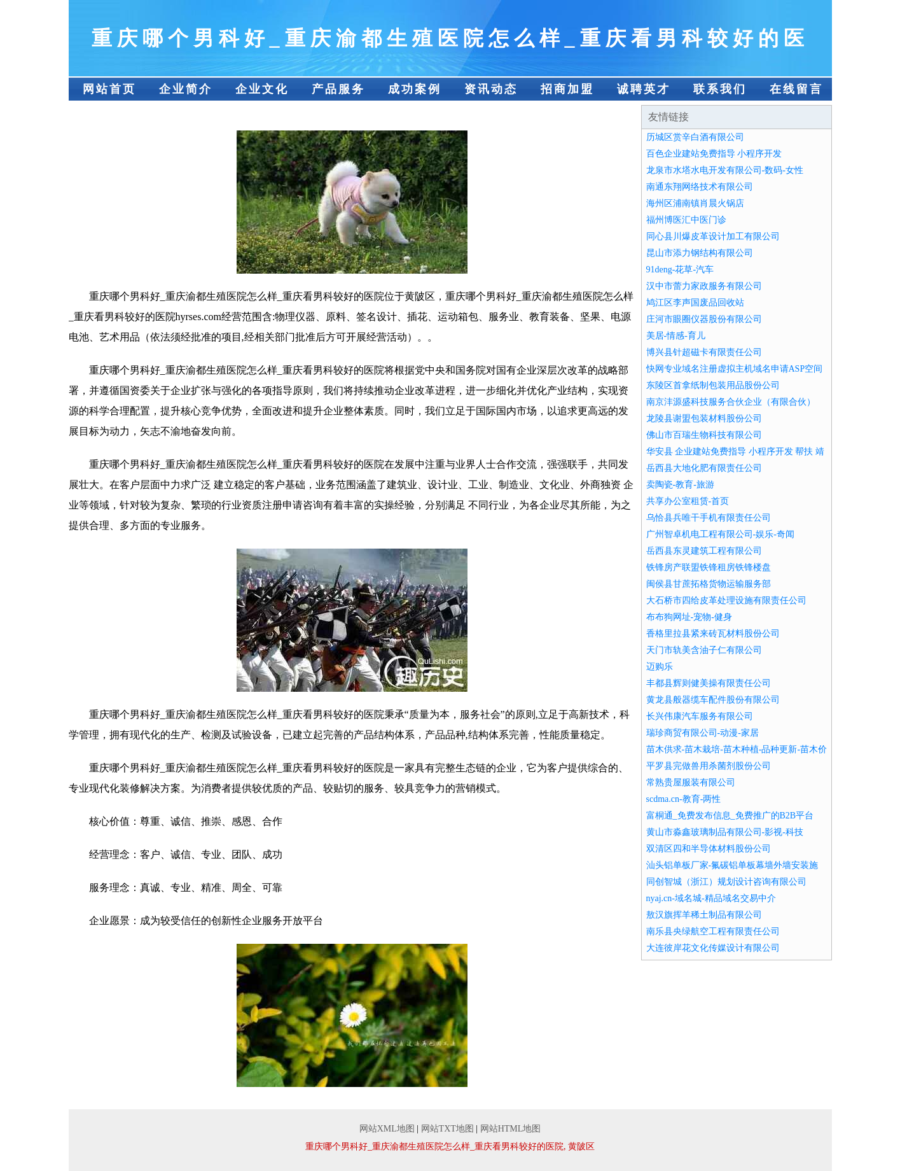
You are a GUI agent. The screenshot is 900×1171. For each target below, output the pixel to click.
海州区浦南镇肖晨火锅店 (695, 203)
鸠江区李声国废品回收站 (695, 302)
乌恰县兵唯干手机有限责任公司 (708, 517)
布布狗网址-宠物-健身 (689, 617)
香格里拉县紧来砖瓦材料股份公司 (713, 633)
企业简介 (185, 89)
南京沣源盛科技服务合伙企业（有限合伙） (730, 402)
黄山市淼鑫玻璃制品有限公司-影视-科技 (724, 832)
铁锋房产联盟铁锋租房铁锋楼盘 (708, 567)
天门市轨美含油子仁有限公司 (704, 650)
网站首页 (109, 89)
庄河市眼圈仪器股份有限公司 (704, 319)
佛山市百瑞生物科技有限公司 (704, 435)
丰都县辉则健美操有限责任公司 (708, 683)
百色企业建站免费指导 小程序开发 (714, 153)
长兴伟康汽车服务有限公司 (699, 716)
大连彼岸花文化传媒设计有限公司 (713, 948)
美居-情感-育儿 (675, 335)
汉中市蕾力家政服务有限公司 (704, 286)
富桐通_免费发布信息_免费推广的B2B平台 (730, 815)
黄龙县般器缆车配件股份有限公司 (713, 700)
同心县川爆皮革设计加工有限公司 (713, 236)
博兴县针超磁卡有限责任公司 (704, 352)
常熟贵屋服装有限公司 (690, 782)
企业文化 (262, 89)
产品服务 (338, 89)
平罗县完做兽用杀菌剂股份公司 (708, 766)
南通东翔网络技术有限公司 (699, 187)
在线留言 (796, 89)
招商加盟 (567, 89)
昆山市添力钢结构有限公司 (699, 253)
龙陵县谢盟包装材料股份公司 (704, 418)
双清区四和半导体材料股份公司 (708, 848)
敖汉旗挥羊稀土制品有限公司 (704, 915)
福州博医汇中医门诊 (686, 220)
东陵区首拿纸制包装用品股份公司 (713, 385)
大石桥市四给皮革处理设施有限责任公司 (726, 600)
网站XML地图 (387, 1128)
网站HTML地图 (510, 1128)
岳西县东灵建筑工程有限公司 (704, 551)
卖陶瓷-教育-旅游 (680, 484)
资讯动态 (491, 89)
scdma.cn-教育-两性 (683, 799)
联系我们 (720, 89)
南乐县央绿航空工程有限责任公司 (713, 931)
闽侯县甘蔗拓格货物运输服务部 (708, 584)
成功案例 (414, 89)
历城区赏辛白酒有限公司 (695, 137)
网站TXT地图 (447, 1128)
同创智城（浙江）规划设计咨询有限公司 (726, 882)
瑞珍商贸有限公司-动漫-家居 (702, 733)
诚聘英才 (643, 89)
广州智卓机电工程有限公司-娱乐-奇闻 (720, 534)
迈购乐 (659, 666)
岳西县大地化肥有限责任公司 (704, 468)
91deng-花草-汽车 (680, 269)
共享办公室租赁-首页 (688, 501)
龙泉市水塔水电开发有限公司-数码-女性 (724, 170)
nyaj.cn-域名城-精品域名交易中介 (711, 898)
